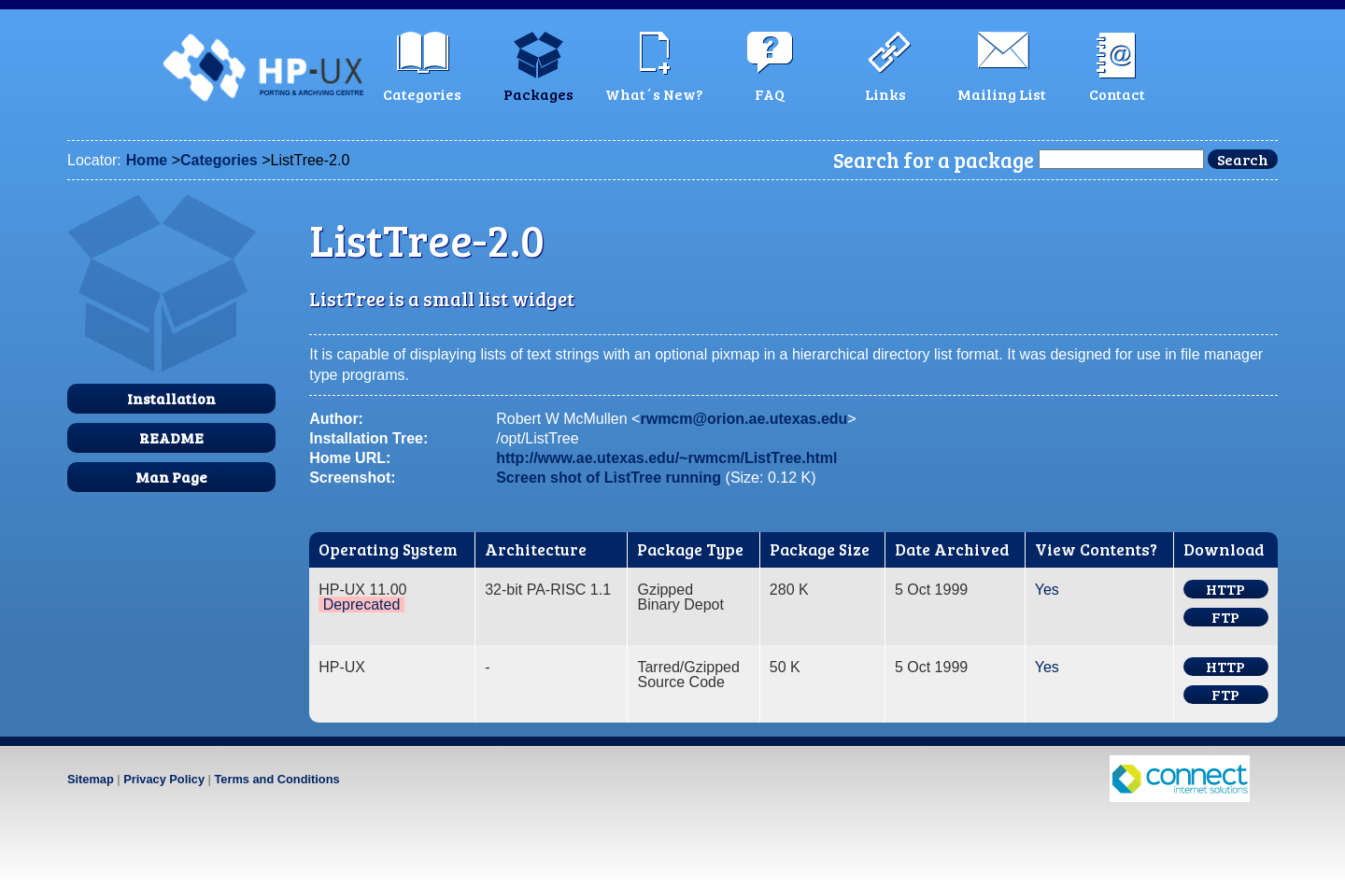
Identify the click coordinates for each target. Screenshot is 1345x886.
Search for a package (933, 159)
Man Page (171, 476)
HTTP (1225, 589)
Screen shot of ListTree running (608, 477)
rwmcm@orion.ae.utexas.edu (743, 419)
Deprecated (362, 604)
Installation (171, 398)
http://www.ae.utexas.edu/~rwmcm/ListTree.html (666, 458)
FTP (1225, 617)
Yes (1047, 590)
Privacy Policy (164, 779)
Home (146, 160)
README (171, 437)
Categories (219, 160)
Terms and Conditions (276, 779)
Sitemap (90, 779)
